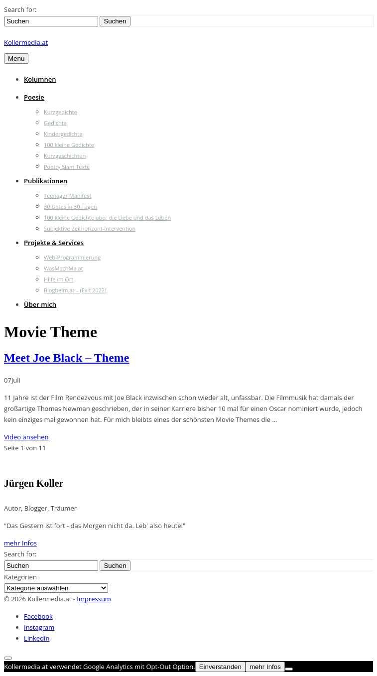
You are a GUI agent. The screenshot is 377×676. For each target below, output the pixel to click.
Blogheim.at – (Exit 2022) (75, 290)
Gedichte (55, 123)
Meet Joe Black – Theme (66, 357)
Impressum (94, 598)
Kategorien (20, 576)
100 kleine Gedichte (69, 144)
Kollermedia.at (26, 42)
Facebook (38, 616)
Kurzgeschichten (65, 155)
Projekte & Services (54, 242)
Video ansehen (26, 436)
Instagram (39, 627)
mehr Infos (20, 543)
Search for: (20, 9)
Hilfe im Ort (58, 279)
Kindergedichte (63, 133)
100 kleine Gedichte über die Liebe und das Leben (107, 217)
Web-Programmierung (72, 257)
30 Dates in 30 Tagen (70, 206)
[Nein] (289, 669)
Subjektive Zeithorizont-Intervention (89, 228)
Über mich (40, 304)
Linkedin (36, 638)
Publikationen (45, 180)
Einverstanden (220, 667)
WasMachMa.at (63, 268)
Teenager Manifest (67, 195)
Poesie (34, 97)
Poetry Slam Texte (67, 166)
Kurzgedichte (60, 112)
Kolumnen (40, 79)
